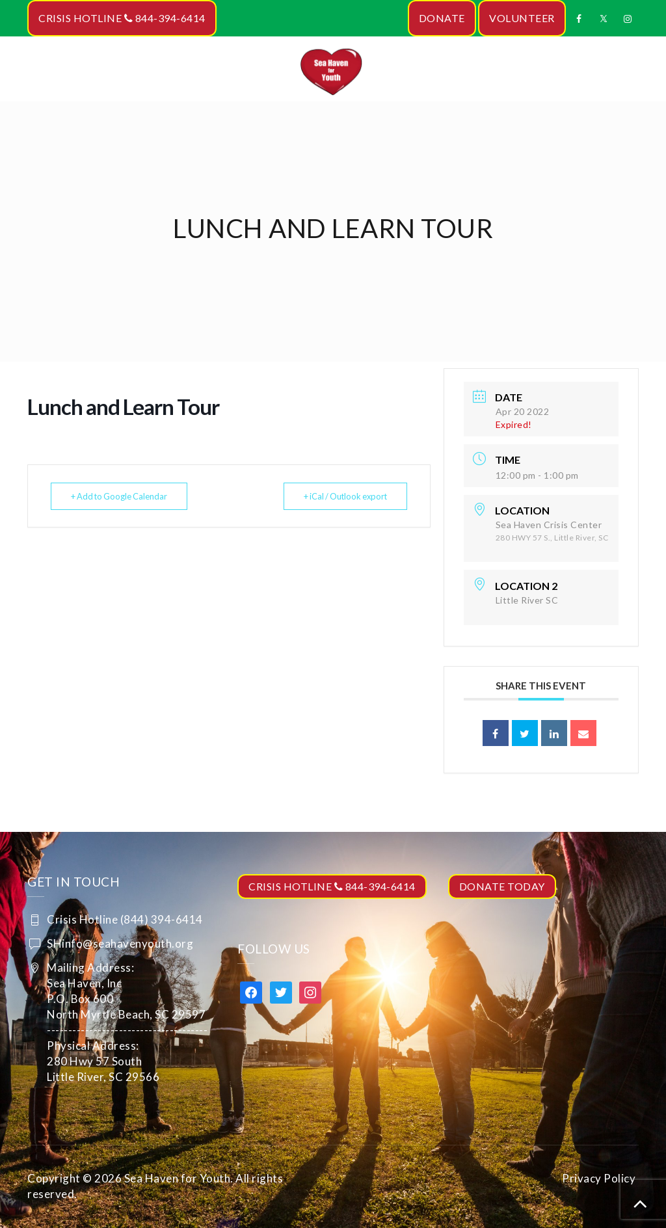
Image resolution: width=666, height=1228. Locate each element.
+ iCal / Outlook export (340, 496)
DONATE (442, 18)
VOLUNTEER (522, 18)
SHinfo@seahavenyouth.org (120, 943)
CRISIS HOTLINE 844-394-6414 (122, 18)
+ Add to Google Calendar (123, 496)
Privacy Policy (598, 1178)
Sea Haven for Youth (177, 1178)
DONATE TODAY (502, 886)
